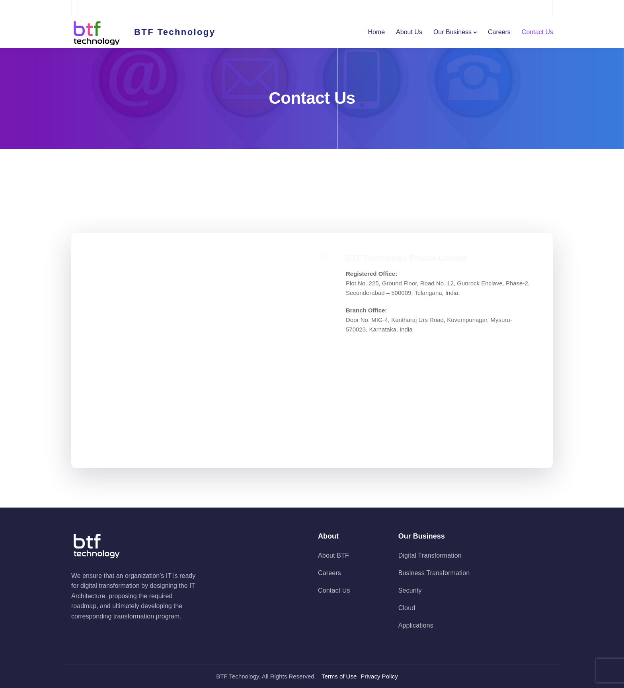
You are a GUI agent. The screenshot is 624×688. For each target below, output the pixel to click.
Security (410, 590)
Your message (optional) (191, 392)
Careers (499, 32)
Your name (191, 262)
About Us (409, 32)
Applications (415, 625)
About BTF (333, 555)
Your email (191, 301)
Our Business (452, 32)
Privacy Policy (379, 676)
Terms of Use (339, 676)
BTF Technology (174, 32)
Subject (191, 340)
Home (376, 32)
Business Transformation (434, 573)
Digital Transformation (430, 555)
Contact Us (537, 32)
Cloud (406, 608)
